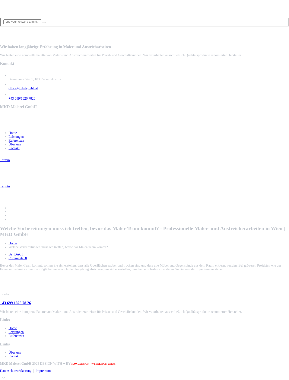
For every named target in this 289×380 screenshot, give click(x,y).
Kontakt (14, 148)
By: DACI (16, 254)
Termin (5, 160)
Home (13, 133)
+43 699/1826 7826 (22, 98)
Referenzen (16, 140)
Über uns (15, 144)
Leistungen (16, 136)
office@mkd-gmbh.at (23, 88)
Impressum (43, 371)
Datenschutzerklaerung (15, 371)
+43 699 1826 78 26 (15, 303)
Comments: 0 (18, 258)
